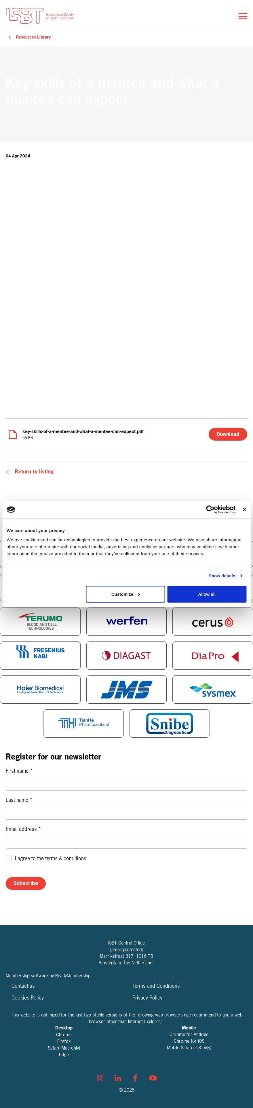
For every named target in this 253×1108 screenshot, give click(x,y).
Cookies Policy (28, 997)
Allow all (207, 593)
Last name (19, 800)
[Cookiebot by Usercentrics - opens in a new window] (210, 509)
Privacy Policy (147, 997)
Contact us (23, 985)
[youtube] (153, 1078)
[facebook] (135, 1078)
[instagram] (100, 1078)
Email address (23, 829)
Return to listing (34, 471)
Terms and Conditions (156, 985)
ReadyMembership (72, 975)
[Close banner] (244, 510)
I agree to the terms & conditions (50, 858)
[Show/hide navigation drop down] (243, 16)
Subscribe (26, 883)
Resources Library (33, 37)
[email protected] (126, 949)
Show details (222, 575)
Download (227, 434)
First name (19, 770)
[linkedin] (117, 1078)
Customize (125, 593)
